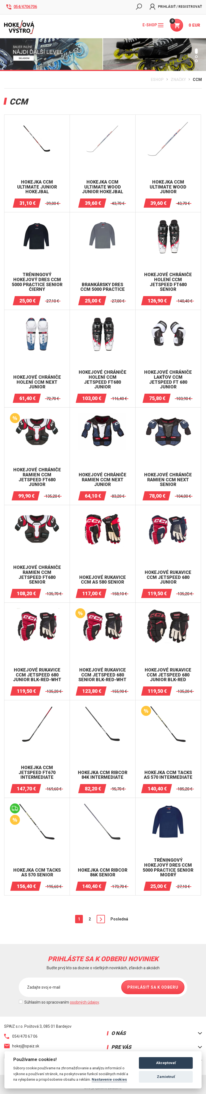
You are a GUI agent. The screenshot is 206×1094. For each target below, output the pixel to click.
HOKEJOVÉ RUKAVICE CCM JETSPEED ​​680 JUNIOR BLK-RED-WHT (37, 675)
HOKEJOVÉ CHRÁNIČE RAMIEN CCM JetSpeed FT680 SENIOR (37, 574)
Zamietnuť (166, 1077)
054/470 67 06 (21, 1036)
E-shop (152, 25)
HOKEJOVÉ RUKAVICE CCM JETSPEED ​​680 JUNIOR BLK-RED (168, 675)
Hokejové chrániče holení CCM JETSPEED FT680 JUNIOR (102, 379)
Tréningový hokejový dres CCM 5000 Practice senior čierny (37, 282)
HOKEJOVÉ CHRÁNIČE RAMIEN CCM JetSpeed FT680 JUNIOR (37, 477)
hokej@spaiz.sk (21, 1046)
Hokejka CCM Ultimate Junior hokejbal (37, 187)
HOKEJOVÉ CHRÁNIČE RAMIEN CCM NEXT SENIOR (168, 479)
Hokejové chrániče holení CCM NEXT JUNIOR (37, 382)
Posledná (119, 919)
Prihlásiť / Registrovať (176, 7)
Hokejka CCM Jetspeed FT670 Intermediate (37, 772)
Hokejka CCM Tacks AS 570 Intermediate (168, 775)
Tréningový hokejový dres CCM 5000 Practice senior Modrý (168, 867)
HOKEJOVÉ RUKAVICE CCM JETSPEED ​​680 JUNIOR (168, 577)
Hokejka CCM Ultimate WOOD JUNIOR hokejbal (102, 187)
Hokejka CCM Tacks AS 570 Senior (37, 872)
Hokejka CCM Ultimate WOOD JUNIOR (168, 187)
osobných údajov (84, 1002)
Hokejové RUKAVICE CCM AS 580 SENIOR (102, 580)
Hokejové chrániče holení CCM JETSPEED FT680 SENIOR (168, 282)
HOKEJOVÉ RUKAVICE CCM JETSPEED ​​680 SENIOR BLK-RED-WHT (102, 675)
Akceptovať (166, 1063)
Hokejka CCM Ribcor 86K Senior (102, 872)
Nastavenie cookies (109, 1079)
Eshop (157, 79)
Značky (178, 79)
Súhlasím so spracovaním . (62, 1002)
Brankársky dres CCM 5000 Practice (102, 287)
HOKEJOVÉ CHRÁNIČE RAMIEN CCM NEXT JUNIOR (102, 479)
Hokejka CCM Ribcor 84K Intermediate (102, 775)
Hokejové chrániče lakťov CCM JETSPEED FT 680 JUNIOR (168, 379)
